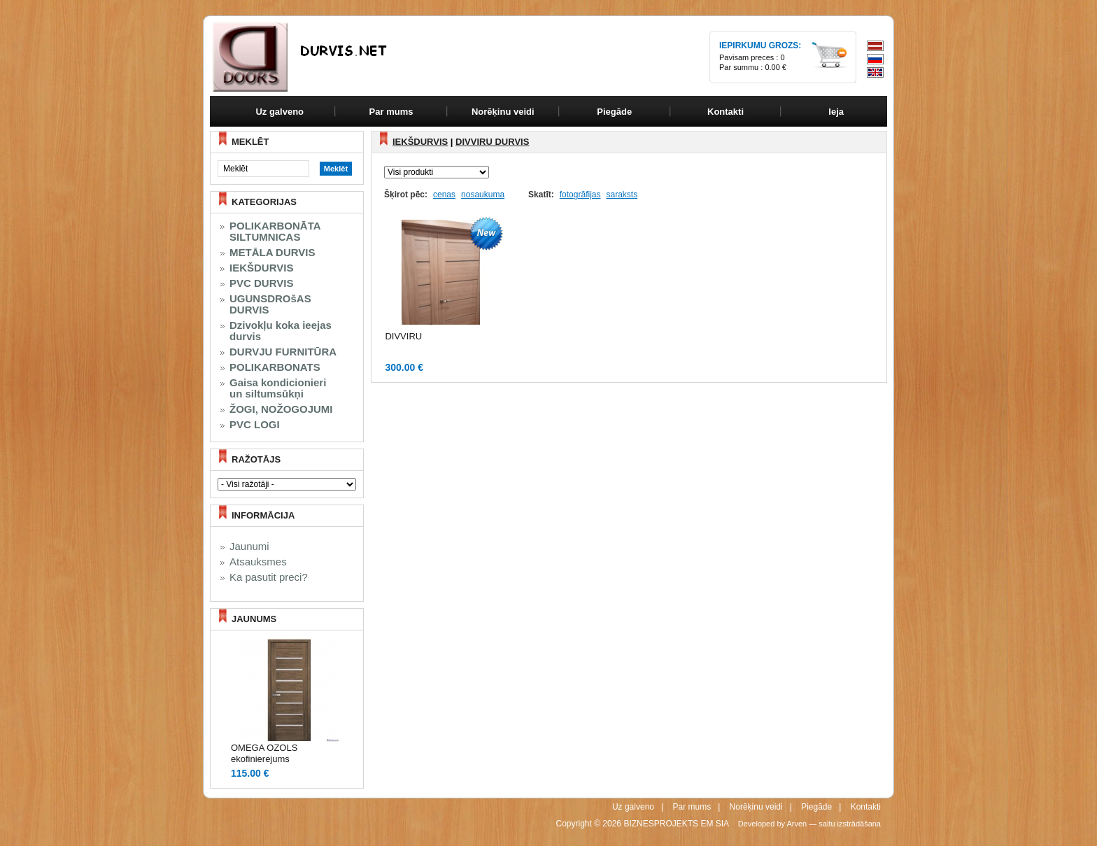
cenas (444, 194)
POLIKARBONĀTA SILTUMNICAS (275, 231)
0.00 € (775, 67)
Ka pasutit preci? (268, 577)
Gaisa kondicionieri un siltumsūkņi (277, 388)
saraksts (621, 194)
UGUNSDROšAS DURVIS (270, 304)
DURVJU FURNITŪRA (283, 352)
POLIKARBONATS (274, 367)
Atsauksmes (258, 561)
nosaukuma (482, 194)
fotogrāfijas (580, 194)
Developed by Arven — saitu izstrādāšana (809, 823)
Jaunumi (249, 546)
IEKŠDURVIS (261, 268)
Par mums (691, 807)
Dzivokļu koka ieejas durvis (280, 331)
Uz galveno (279, 111)
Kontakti (866, 807)
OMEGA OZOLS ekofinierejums (264, 753)
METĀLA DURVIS (272, 252)
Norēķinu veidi (756, 807)
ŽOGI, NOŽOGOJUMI (281, 409)
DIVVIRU (403, 336)
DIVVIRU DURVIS (492, 141)
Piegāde (816, 807)
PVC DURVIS (261, 283)
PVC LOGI (254, 424)
